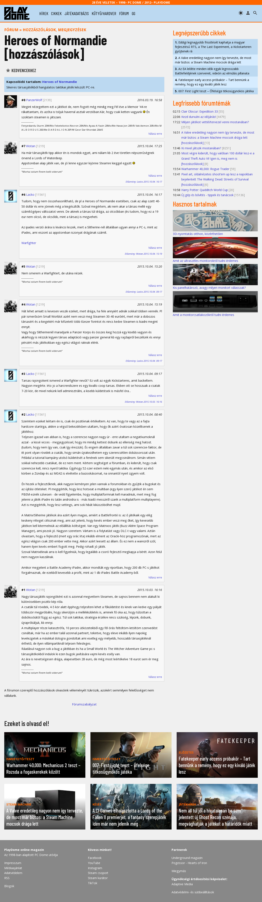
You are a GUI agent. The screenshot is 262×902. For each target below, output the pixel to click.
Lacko (30, 195)
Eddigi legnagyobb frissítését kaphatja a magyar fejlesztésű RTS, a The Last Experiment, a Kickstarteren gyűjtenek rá (213, 46)
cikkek (56, 13)
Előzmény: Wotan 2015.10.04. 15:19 (143, 253)
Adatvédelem (13, 873)
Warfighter (28, 243)
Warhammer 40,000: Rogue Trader (205, 169)
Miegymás (179, 871)
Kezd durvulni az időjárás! (198, 117)
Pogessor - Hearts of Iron (189, 863)
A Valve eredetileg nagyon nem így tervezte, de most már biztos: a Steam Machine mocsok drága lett (213, 60)
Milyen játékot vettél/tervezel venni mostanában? (215, 122)
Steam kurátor (98, 878)
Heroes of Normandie (59, 82)
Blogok (9, 886)
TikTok (92, 883)
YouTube (94, 863)
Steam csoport (98, 873)
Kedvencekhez (21, 70)
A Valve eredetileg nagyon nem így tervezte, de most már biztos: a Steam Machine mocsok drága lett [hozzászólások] (217, 137)
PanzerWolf (34, 100)
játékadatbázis (77, 13)
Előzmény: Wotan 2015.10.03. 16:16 (143, 401)
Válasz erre (155, 133)
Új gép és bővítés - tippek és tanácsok (207, 195)
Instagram (95, 868)
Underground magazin (187, 858)
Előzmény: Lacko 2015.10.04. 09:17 (144, 291)
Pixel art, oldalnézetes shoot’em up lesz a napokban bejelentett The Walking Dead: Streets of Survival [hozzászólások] (217, 179)
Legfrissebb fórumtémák (202, 103)
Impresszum (12, 863)
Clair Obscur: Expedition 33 (199, 111)
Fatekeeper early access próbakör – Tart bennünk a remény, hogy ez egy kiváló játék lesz (212, 82)
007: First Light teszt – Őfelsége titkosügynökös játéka (214, 91)
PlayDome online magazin (24, 850)
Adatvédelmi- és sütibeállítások (193, 892)
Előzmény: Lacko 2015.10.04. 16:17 (144, 181)
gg (133, 13)
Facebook (94, 858)
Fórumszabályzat (84, 704)
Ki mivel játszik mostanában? (201, 148)
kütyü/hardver (104, 13)
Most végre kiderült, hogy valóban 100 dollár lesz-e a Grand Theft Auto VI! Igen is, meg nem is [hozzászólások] (217, 158)
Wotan (30, 146)
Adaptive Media (182, 884)
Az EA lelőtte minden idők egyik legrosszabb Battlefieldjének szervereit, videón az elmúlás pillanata (212, 71)
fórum (124, 13)
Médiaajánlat (13, 868)
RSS (7, 878)
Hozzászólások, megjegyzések (54, 29)
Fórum (11, 29)
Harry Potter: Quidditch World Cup (204, 190)
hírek (43, 13)
